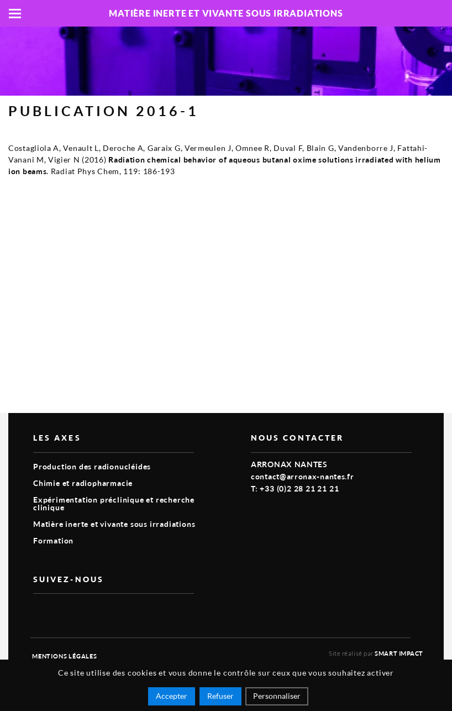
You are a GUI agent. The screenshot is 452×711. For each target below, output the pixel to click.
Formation (53, 540)
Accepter (171, 695)
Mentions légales (64, 656)
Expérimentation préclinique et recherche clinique (114, 503)
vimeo (39, 611)
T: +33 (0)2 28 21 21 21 (295, 488)
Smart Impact (399, 653)
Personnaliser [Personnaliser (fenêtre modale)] (277, 695)
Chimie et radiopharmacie (83, 483)
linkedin (65, 611)
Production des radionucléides (92, 466)
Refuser (220, 695)
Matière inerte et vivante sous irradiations (114, 524)
